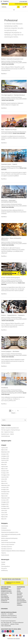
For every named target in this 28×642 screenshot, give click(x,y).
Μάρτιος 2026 (4, 449)
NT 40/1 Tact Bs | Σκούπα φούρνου (10, 277)
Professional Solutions (16, 61)
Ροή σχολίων (4, 568)
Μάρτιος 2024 (4, 483)
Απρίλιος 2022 (4, 514)
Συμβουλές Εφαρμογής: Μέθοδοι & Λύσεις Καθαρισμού (13, 550)
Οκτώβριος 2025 (5, 458)
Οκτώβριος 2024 (5, 472)
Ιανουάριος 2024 (5, 487)
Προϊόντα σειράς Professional (7, 544)
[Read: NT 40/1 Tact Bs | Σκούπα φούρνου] (14, 268)
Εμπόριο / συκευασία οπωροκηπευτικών (12, 59)
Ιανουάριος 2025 (5, 470)
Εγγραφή (3, 562)
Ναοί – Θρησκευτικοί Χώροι (9, 129)
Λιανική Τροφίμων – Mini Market (10, 351)
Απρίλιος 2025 (4, 466)
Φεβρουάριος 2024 (5, 485)
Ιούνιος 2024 (4, 479)
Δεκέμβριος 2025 (5, 456)
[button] (14, 10)
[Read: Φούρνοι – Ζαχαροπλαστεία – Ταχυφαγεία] (14, 306)
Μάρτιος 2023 (4, 495)
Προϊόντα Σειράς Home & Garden (8, 542)
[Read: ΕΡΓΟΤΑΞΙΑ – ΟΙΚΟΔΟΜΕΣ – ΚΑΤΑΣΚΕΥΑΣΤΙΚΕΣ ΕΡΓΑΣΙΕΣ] (14, 191)
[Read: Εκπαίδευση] (14, 378)
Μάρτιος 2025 (4, 468)
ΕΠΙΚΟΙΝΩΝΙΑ (4, 608)
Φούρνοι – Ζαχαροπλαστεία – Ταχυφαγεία (12, 315)
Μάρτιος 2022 (4, 516)
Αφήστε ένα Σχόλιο (5, 61)
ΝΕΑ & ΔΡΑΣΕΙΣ (23, 62)
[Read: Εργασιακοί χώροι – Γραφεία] (14, 155)
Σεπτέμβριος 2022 (5, 508)
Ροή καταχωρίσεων (5, 566)
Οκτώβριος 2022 (5, 506)
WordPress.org (4, 570)
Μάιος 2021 (3, 518)
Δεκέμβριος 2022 (5, 502)
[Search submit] (18, 7)
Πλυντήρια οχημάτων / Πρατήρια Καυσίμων (13, 95)
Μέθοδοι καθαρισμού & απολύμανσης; (9, 538)
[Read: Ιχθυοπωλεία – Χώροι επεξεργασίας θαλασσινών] (14, 229)
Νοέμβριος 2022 (4, 504)
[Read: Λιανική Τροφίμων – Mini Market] (14, 342)
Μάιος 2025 (3, 464)
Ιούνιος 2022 (4, 512)
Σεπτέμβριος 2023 (5, 491)
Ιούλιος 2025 (4, 462)
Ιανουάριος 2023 (5, 500)
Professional (4, 528)
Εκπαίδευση (4, 387)
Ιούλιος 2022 (4, 510)
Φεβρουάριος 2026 (5, 451)
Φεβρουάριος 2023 (5, 497)
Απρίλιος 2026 (4, 447)
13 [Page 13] (17, 410)
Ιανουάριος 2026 (5, 454)
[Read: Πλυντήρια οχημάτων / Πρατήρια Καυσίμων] (14, 86)
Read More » (4, 73)
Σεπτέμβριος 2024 (5, 474)
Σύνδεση (3, 564)
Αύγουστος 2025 (4, 460)
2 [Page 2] (12, 410)
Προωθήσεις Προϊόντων (11, 283)
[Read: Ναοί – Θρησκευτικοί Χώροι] (14, 120)
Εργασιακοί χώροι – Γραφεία (9, 164)
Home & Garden (4, 526)
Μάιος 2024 (3, 481)
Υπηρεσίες (3, 552)
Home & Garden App (5, 436)
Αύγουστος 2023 (4, 493)
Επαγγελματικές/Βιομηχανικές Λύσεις (10, 62)
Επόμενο (14, 413)
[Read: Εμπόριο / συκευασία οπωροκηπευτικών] (14, 50)
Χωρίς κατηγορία (5, 555)
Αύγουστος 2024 (4, 477)
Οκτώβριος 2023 (5, 489)
